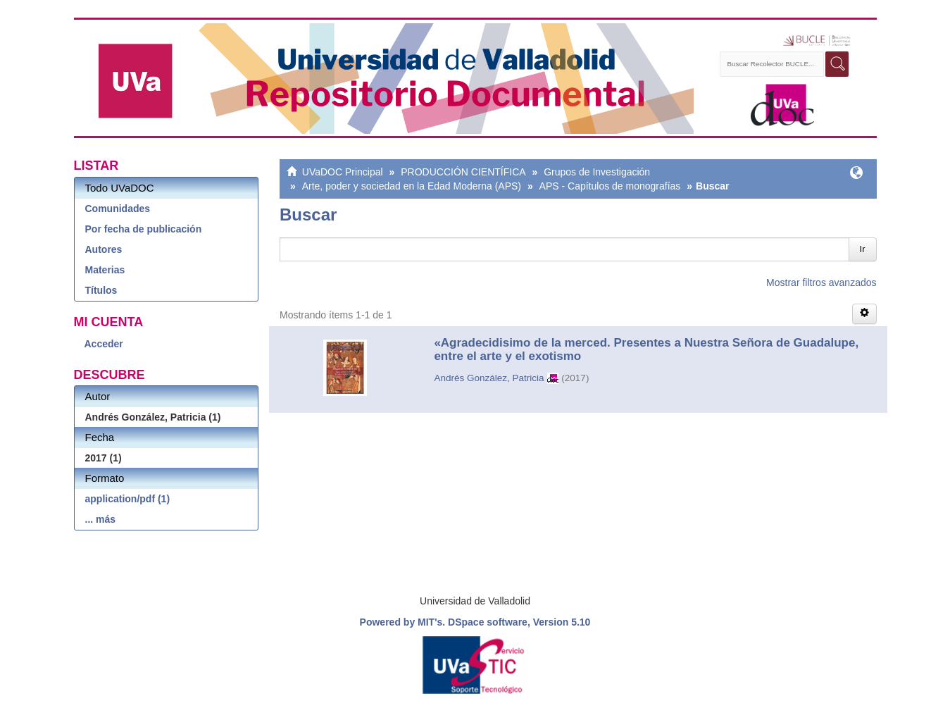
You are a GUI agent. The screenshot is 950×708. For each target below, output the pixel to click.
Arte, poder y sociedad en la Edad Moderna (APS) (411, 186)
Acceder (104, 343)
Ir (862, 249)
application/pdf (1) (127, 498)
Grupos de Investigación (597, 172)
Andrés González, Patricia (489, 378)
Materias (105, 269)
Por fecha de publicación (143, 229)
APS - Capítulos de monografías (610, 186)
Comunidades (118, 208)
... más (100, 519)
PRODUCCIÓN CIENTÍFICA (463, 172)
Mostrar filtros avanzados (821, 282)
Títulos (101, 290)
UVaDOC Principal (342, 172)
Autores (104, 249)
